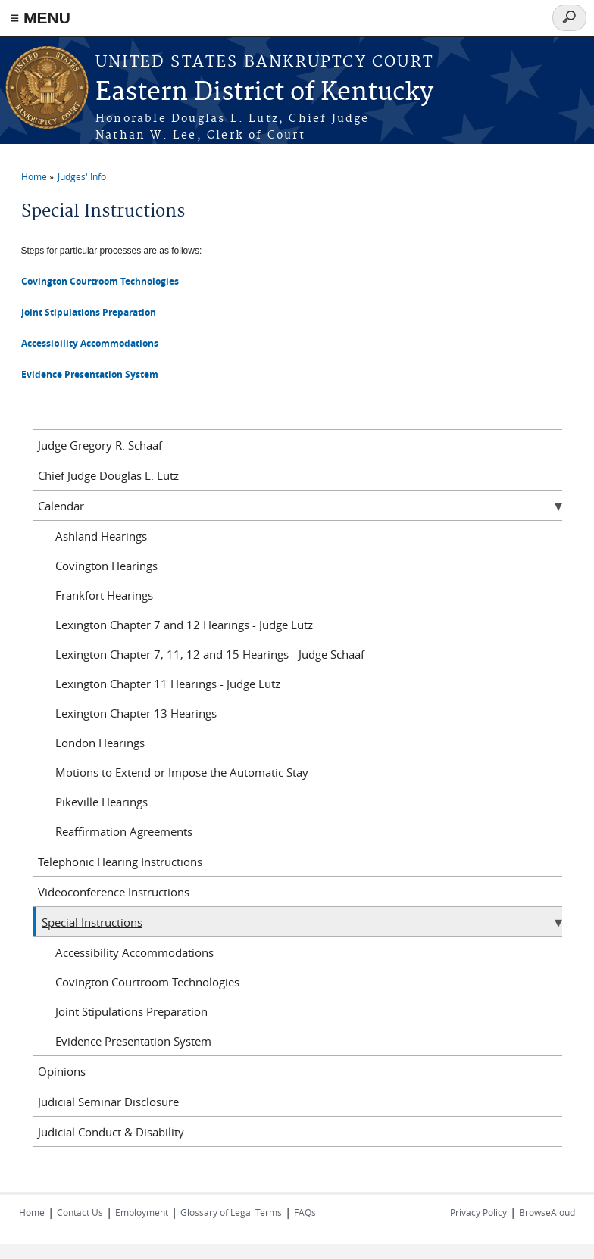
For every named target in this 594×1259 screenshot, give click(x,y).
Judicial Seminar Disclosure (108, 1101)
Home (34, 176)
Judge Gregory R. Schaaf (100, 445)
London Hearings (100, 742)
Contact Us (80, 1212)
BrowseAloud (547, 1212)
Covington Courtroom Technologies (100, 281)
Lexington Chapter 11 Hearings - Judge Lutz (167, 683)
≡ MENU (40, 17)
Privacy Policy (478, 1212)
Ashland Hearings (101, 536)
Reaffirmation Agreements (123, 831)
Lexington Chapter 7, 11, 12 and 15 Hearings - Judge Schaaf (209, 654)
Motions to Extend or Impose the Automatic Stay (181, 772)
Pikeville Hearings (101, 801)
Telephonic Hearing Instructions (120, 861)
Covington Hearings (106, 565)
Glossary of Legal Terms (231, 1212)
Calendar (61, 505)
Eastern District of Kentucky (264, 92)
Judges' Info (82, 176)
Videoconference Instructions (113, 891)
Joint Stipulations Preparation (88, 312)
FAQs (305, 1212)
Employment (141, 1212)
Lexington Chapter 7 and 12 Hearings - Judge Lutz (184, 624)
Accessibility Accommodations (134, 952)
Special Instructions (92, 922)
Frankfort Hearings (104, 595)
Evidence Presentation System (133, 1041)
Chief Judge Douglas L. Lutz (108, 475)
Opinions (62, 1071)
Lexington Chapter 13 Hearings (136, 713)
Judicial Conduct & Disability (111, 1131)
